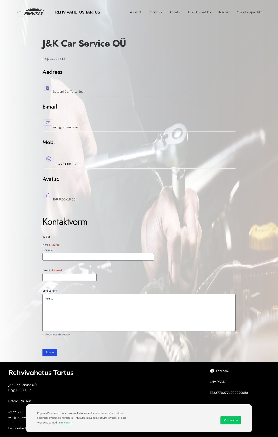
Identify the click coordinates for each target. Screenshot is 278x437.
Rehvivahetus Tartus (77, 12)
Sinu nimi (47, 249)
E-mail (52, 270)
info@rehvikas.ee (20, 417)
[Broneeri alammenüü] (161, 12)
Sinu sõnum (49, 290)
